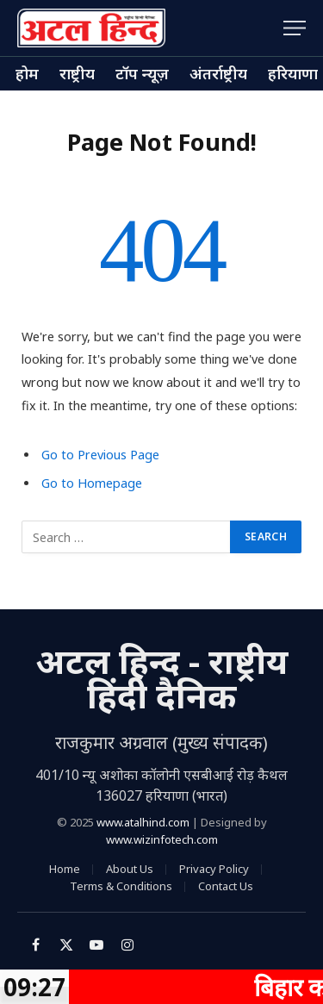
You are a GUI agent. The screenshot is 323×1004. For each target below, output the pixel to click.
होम (27, 73)
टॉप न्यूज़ (142, 73)
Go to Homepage (91, 483)
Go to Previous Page (100, 454)
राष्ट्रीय (77, 73)
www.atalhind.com (142, 822)
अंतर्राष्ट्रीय (218, 73)
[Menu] (294, 28)
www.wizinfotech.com (162, 839)
